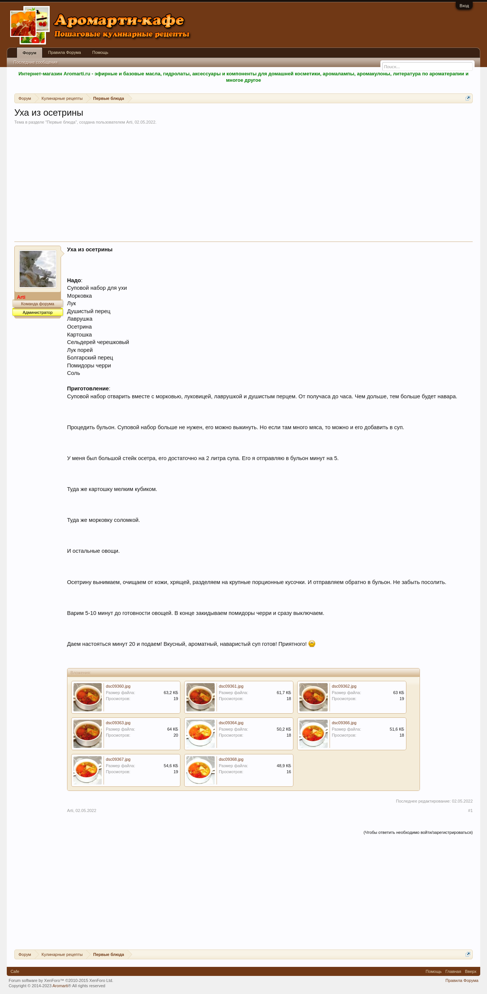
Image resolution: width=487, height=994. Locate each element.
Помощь (100, 52)
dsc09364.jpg (231, 722)
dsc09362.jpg (344, 686)
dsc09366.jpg (344, 722)
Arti (129, 122)
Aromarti (60, 985)
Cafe (15, 971)
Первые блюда (61, 122)
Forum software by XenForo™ (61, 980)
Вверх (470, 971)
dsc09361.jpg (231, 686)
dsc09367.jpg (118, 759)
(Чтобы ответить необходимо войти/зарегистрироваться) (418, 832)
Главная (453, 971)
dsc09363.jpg (118, 722)
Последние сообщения (36, 62)
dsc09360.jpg (118, 686)
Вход (464, 5)
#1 (470, 810)
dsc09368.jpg (231, 759)
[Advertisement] (244, 185)
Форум (30, 52)
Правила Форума (64, 52)
